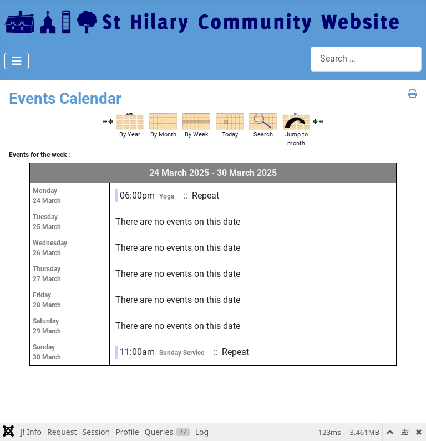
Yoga (166, 196)
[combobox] (366, 59)
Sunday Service (181, 353)
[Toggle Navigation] (16, 61)
